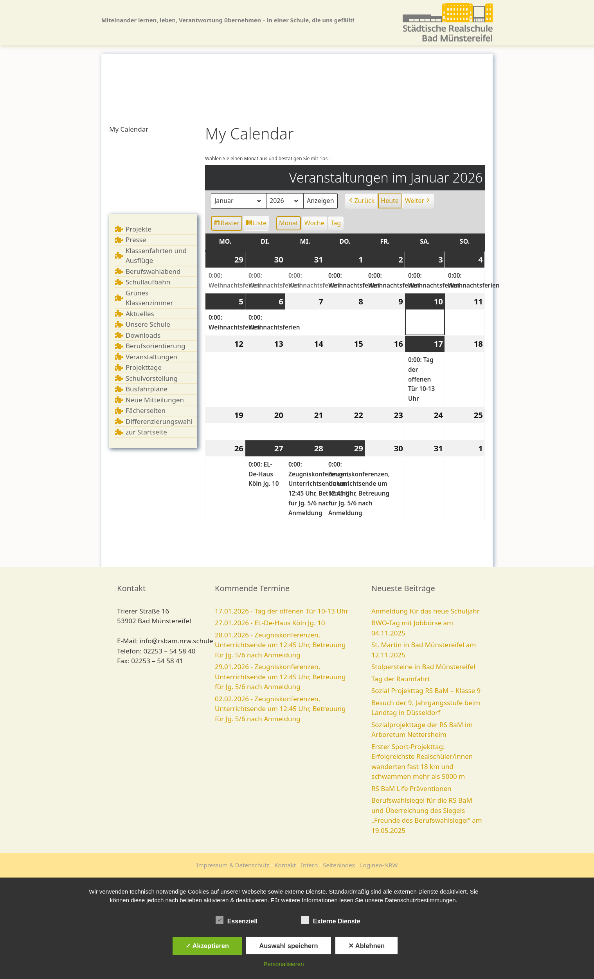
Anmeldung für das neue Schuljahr (425, 610)
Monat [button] (288, 223)
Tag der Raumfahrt (400, 678)
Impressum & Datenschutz (233, 865)
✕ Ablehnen (366, 945)
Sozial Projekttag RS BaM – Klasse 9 (426, 690)
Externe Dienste (330, 920)
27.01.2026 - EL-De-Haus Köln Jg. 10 (270, 622)
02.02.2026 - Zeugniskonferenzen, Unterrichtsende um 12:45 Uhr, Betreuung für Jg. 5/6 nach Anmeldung (280, 708)
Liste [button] (256, 224)
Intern (309, 865)
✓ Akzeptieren (207, 945)
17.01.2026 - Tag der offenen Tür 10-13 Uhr (281, 610)
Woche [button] (314, 223)
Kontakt (285, 865)
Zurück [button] (361, 200)
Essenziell (236, 920)
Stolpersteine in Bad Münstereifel (423, 666)
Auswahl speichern (288, 945)
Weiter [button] (418, 200)
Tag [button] (336, 223)
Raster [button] (227, 224)
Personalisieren (283, 964)
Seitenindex (339, 865)
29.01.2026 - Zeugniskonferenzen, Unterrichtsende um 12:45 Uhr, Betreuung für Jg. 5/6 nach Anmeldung (280, 676)
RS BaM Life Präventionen (411, 788)
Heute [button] (390, 200)
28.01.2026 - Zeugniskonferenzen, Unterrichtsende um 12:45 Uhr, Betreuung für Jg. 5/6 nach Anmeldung (280, 644)
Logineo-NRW (379, 865)
